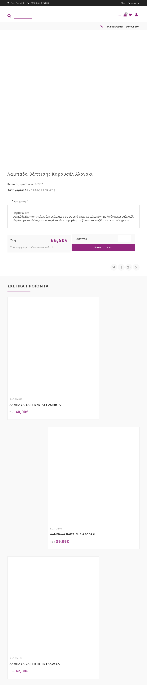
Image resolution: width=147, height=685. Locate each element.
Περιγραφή (20, 201)
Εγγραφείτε (92, 627)
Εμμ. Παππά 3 (15, 3)
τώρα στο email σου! (39, 619)
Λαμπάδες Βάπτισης (40, 190)
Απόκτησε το (103, 247)
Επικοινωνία (133, 3)
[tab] (20, 201)
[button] (125, 15)
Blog (122, 3)
